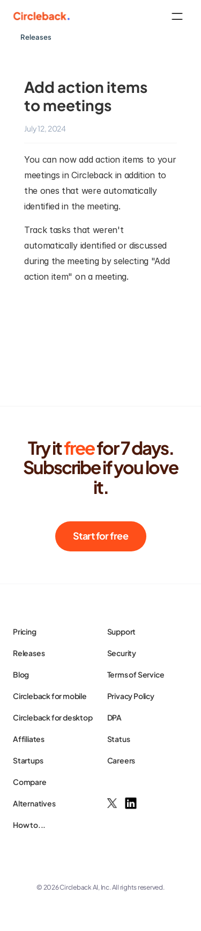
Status (118, 739)
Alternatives (34, 803)
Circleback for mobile (50, 696)
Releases (28, 653)
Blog (21, 674)
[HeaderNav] (100, 16)
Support (121, 631)
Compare (30, 782)
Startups (28, 760)
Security (121, 653)
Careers (121, 760)
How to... (29, 825)
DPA (114, 717)
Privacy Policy (130, 696)
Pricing (24, 631)
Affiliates (28, 739)
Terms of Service (136, 674)
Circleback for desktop (53, 717)
